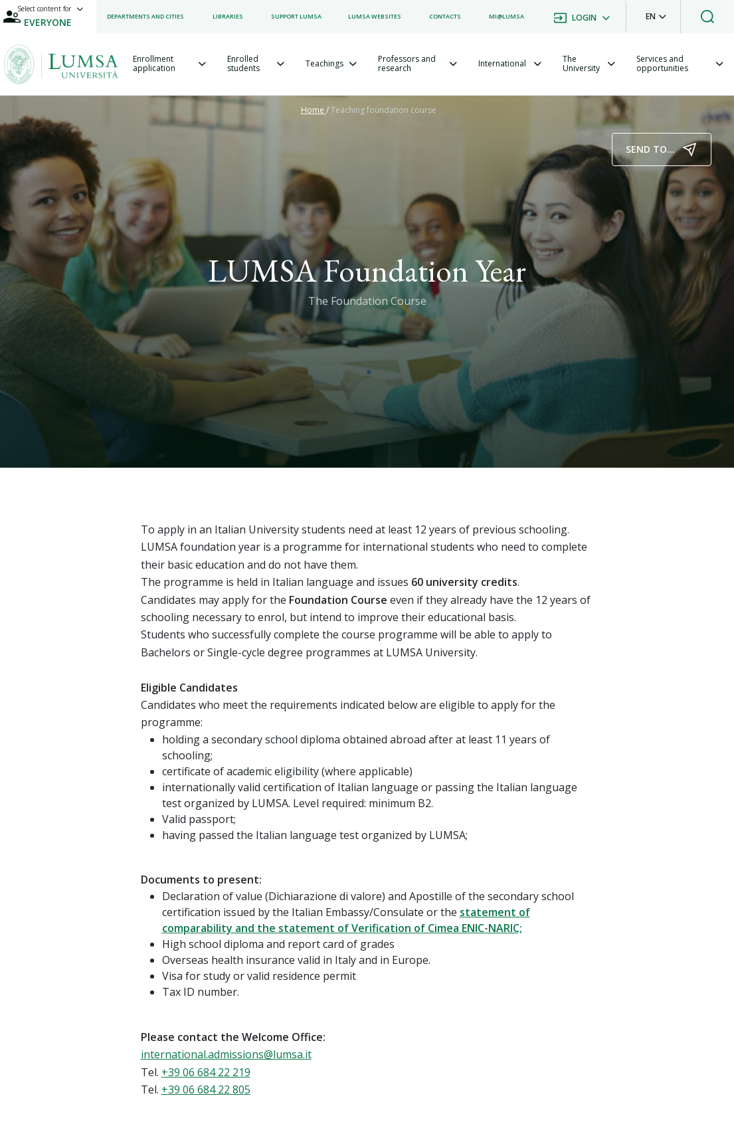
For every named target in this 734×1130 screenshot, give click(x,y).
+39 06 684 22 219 (205, 1072)
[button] (656, 16)
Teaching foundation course (383, 110)
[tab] (169, 64)
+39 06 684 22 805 (205, 1089)
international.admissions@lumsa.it (226, 1054)
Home (313, 110)
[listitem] (145, 16)
